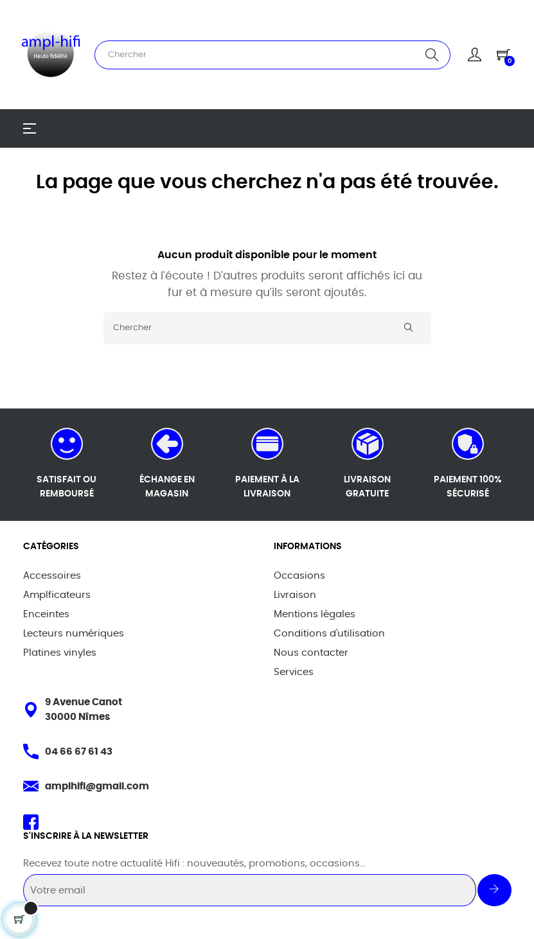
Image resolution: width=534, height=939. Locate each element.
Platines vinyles (59, 653)
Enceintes (46, 614)
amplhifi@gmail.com (97, 786)
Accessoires (52, 576)
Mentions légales (314, 614)
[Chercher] (267, 328)
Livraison (295, 595)
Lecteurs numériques (73, 633)
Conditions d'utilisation (329, 633)
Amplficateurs (57, 595)
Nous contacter (311, 653)
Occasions (299, 576)
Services (294, 672)
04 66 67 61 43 (78, 752)
